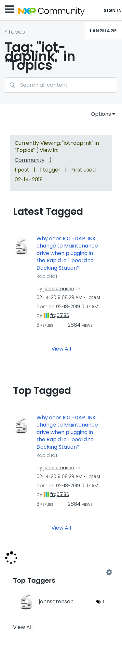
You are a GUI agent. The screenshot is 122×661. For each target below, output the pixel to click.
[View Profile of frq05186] (59, 315)
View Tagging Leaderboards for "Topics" (61, 572)
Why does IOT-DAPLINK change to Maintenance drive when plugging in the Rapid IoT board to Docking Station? (67, 253)
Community (30, 160)
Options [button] (101, 114)
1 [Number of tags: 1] (103, 601)
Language (103, 30)
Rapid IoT (47, 276)
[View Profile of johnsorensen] (59, 288)
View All (61, 348)
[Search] (61, 85)
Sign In (113, 10)
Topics (16, 32)
